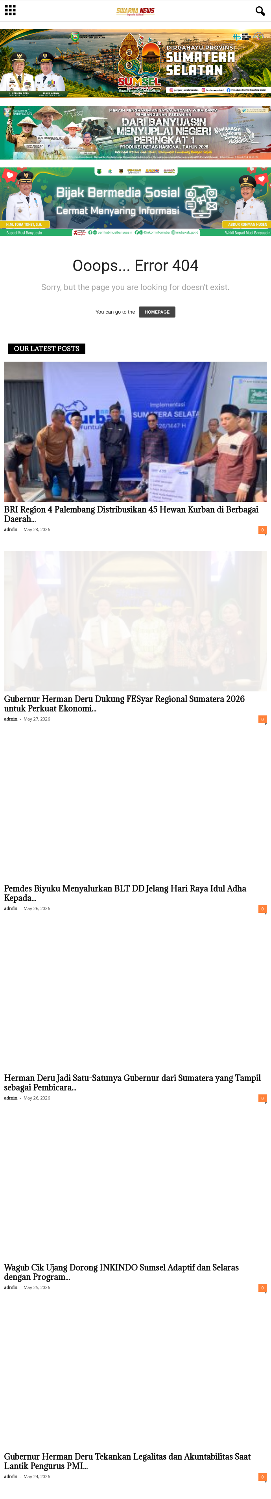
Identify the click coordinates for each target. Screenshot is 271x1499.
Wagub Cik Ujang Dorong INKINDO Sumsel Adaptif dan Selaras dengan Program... (121, 1273)
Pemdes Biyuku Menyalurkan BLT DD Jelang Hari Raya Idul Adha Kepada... (125, 894)
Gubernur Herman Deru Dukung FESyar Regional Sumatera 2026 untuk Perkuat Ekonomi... (124, 705)
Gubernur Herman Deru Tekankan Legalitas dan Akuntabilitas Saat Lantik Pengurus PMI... (127, 1462)
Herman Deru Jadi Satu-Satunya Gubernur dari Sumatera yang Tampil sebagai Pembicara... (132, 1084)
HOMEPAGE (157, 312)
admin (10, 530)
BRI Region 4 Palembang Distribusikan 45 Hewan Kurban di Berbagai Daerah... (131, 515)
